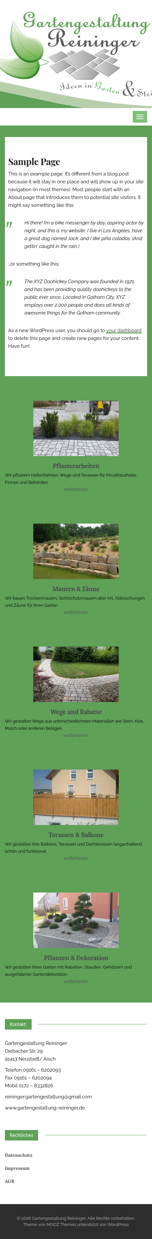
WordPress (118, 1224)
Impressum (17, 1168)
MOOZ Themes (61, 1224)
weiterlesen (76, 489)
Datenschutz (18, 1155)
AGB (9, 1181)
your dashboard (124, 330)
